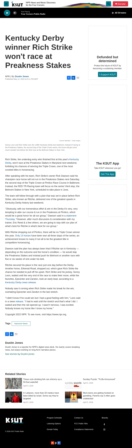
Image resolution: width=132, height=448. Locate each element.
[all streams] (119, 13)
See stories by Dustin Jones (19, 353)
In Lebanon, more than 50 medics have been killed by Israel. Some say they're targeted (41, 396)
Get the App (107, 174)
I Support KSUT (107, 74)
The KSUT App (107, 163)
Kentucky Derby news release (20, 282)
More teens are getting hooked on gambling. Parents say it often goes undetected (99, 396)
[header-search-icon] (108, 3)
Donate (122, 4)
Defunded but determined (107, 59)
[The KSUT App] (107, 121)
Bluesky (105, 418)
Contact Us (78, 418)
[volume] (15, 13)
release (19, 301)
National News (21, 324)
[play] (7, 12)
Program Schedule (54, 418)
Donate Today (52, 429)
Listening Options (54, 424)
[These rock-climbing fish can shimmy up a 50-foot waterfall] (13, 383)
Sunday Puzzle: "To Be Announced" (99, 379)
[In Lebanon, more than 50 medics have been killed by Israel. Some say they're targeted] (13, 397)
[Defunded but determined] (107, 38)
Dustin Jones (22, 76)
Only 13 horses (23, 235)
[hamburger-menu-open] (6, 3)
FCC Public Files (81, 424)
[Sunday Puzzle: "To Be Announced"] (73, 383)
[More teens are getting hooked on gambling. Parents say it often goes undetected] (73, 397)
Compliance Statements (83, 429)
